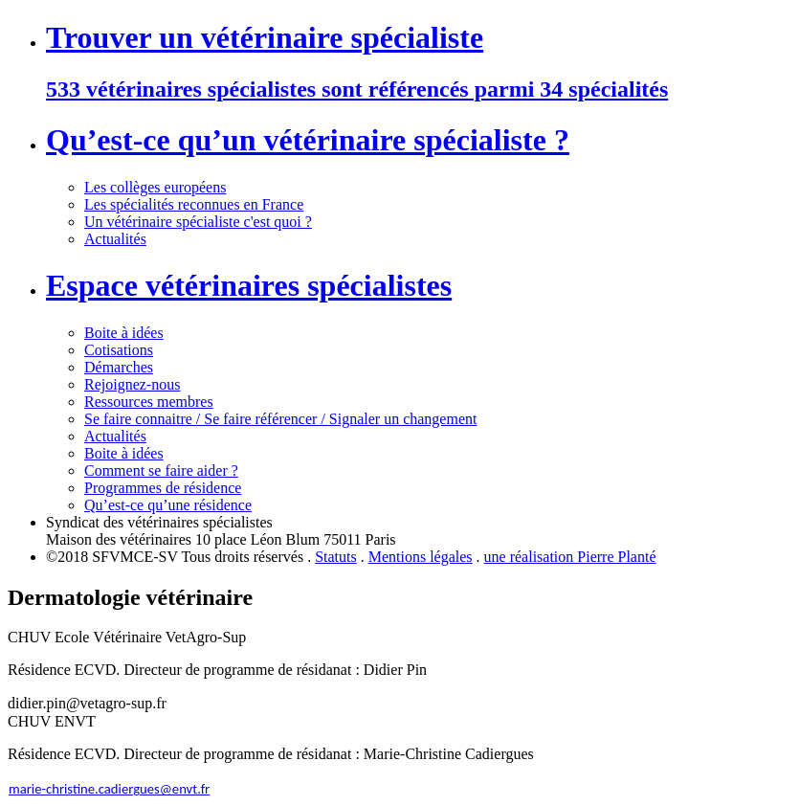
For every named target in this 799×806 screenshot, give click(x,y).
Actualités (115, 239)
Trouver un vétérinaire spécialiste (264, 37)
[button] (399, 637)
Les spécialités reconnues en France (193, 204)
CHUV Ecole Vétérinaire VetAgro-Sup (127, 637)
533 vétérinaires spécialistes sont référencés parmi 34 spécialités (357, 89)
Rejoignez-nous (132, 384)
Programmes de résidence (162, 488)
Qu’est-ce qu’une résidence (168, 505)
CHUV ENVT (52, 721)
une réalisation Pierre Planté (570, 557)
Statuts (336, 557)
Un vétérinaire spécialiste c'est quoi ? (198, 221)
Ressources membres (148, 401)
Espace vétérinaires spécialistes (249, 285)
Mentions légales (420, 557)
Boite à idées (124, 333)
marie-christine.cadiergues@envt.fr (109, 788)
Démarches (118, 367)
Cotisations (118, 350)
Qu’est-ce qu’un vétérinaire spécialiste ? (307, 140)
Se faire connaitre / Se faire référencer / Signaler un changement (280, 419)
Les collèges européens (155, 187)
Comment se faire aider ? (161, 470)
